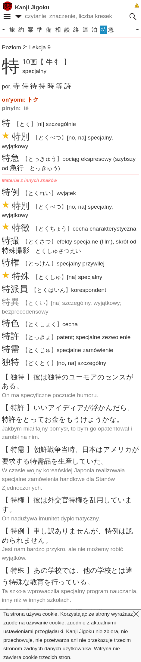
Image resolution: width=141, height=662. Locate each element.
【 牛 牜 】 (53, 62)
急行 (17, 168)
